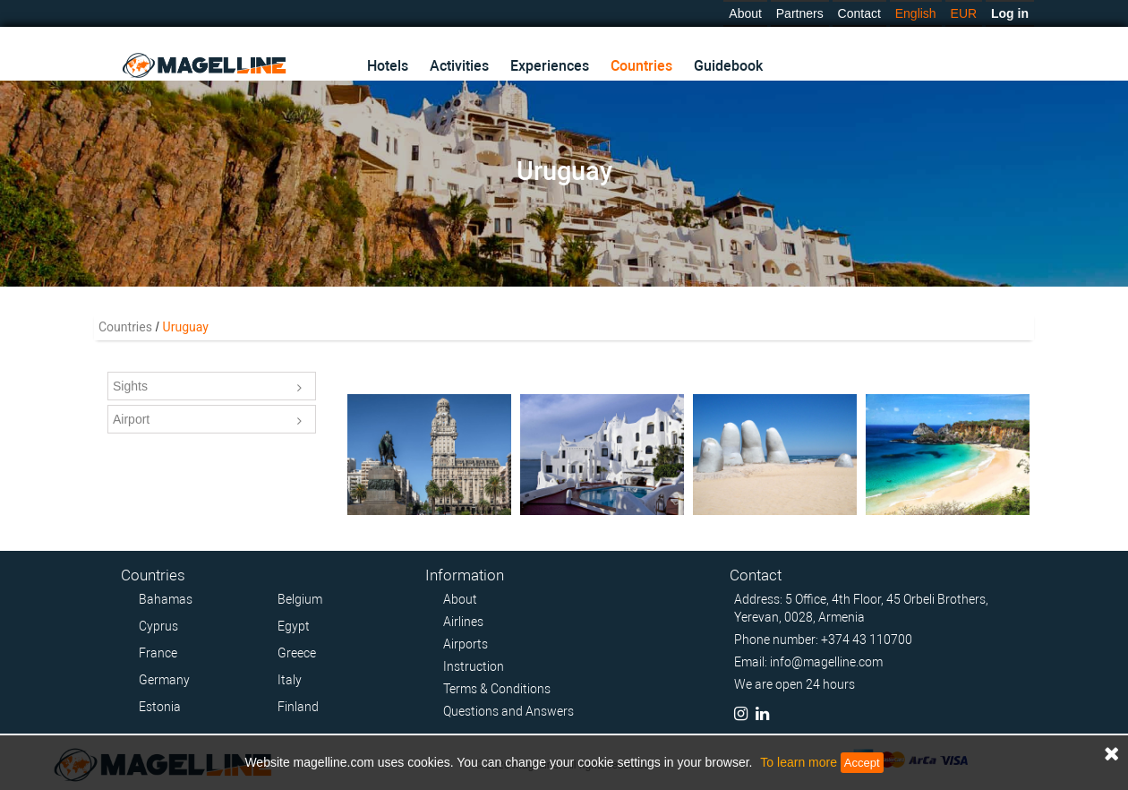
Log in (1010, 13)
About (745, 13)
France (158, 653)
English (915, 13)
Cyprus (158, 626)
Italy (290, 680)
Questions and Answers (508, 711)
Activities (459, 65)
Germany (164, 680)
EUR (964, 13)
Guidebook (728, 65)
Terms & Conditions (497, 689)
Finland (298, 707)
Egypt (294, 626)
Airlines (463, 621)
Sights (207, 388)
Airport (207, 421)
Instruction (473, 666)
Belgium (300, 599)
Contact (859, 13)
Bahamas (165, 599)
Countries (641, 65)
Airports (465, 644)
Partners (800, 13)
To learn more (798, 762)
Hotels (387, 65)
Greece (297, 653)
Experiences (549, 65)
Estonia (160, 707)
